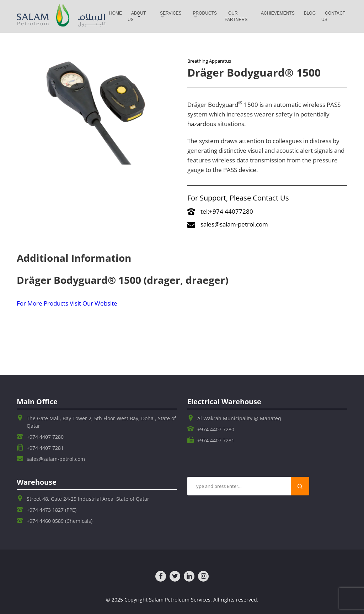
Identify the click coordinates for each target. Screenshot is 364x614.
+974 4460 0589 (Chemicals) (59, 520)
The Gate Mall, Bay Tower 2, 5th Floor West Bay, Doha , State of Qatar (101, 422)
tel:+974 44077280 (220, 211)
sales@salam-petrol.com (227, 224)
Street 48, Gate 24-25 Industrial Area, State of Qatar (88, 498)
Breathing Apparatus (209, 61)
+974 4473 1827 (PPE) (51, 509)
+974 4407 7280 (45, 436)
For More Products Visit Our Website (67, 303)
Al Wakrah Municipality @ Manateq (239, 418)
